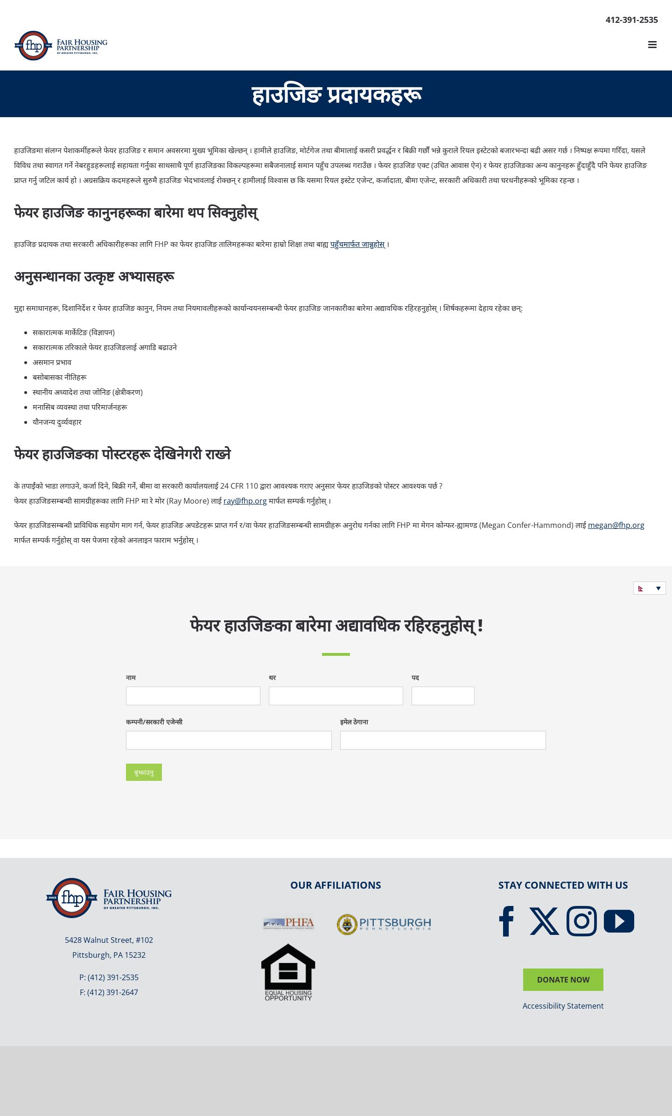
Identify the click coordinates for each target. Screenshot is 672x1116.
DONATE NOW (563, 980)
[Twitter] (544, 921)
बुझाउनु (144, 772)
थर (272, 677)
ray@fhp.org (245, 501)
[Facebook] (507, 921)
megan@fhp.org (616, 525)
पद (415, 677)
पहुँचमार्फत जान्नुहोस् (357, 244)
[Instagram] (582, 921)
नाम (130, 677)
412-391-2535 (632, 19)
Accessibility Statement (563, 1006)
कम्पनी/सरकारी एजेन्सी (154, 721)
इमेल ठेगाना (354, 721)
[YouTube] (619, 921)
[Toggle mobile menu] (653, 44)
